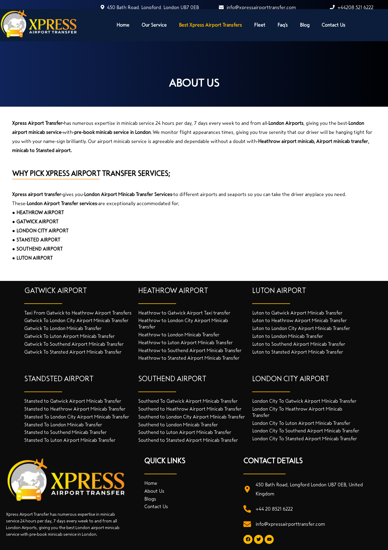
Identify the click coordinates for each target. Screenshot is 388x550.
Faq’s (282, 25)
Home (122, 25)
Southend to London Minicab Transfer (178, 424)
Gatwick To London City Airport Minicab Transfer (76, 320)
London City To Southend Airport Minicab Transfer (305, 430)
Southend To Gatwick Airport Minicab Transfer (188, 401)
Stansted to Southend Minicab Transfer (65, 432)
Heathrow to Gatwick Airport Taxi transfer (184, 312)
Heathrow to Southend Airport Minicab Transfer (190, 350)
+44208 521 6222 (351, 7)
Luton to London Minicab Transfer (287, 336)
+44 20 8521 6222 (274, 509)
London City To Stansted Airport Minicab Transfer (304, 438)
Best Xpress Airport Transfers (210, 25)
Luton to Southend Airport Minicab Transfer (298, 344)
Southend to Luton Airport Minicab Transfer (184, 432)
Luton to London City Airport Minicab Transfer (301, 328)
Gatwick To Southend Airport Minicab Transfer (74, 344)
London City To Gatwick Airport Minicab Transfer (304, 401)
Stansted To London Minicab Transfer (63, 424)
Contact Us (333, 25)
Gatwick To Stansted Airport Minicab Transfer (73, 352)
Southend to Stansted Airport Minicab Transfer (188, 440)
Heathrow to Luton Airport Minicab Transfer (185, 342)
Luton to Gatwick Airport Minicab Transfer (297, 312)
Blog (304, 25)
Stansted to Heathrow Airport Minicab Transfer (74, 409)
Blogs (150, 499)
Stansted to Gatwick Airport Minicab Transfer (72, 401)
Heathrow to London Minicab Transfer (178, 334)
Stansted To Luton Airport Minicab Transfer (69, 440)
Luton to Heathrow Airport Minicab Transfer (299, 320)
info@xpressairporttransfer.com (257, 7)
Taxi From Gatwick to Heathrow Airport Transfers (78, 312)
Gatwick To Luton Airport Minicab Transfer (69, 336)
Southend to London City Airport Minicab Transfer (191, 416)
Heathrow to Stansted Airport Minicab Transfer (188, 358)
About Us (154, 491)
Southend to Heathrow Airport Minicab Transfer (190, 409)
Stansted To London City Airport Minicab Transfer (76, 416)
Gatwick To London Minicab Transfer (63, 328)
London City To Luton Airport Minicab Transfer (301, 423)
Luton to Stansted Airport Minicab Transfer (297, 352)
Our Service (154, 25)
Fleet (259, 25)
